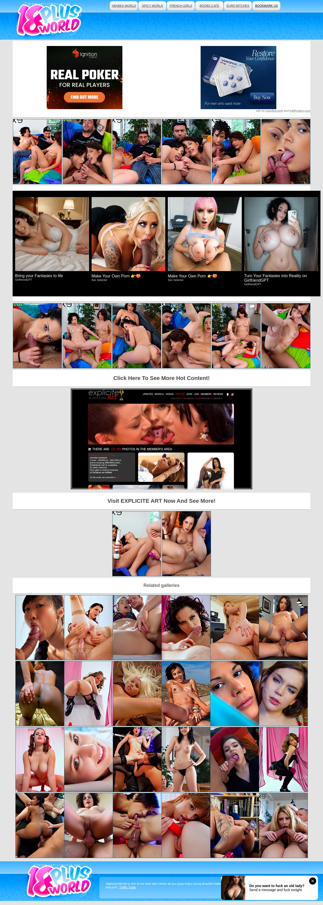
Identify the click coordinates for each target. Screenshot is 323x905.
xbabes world (124, 6)
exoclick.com (274, 110)
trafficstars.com (299, 110)
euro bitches (238, 6)
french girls (181, 6)
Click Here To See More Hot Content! (161, 378)
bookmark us (266, 6)
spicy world (152, 6)
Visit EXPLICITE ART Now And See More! (161, 501)
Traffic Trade (127, 887)
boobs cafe (209, 6)
